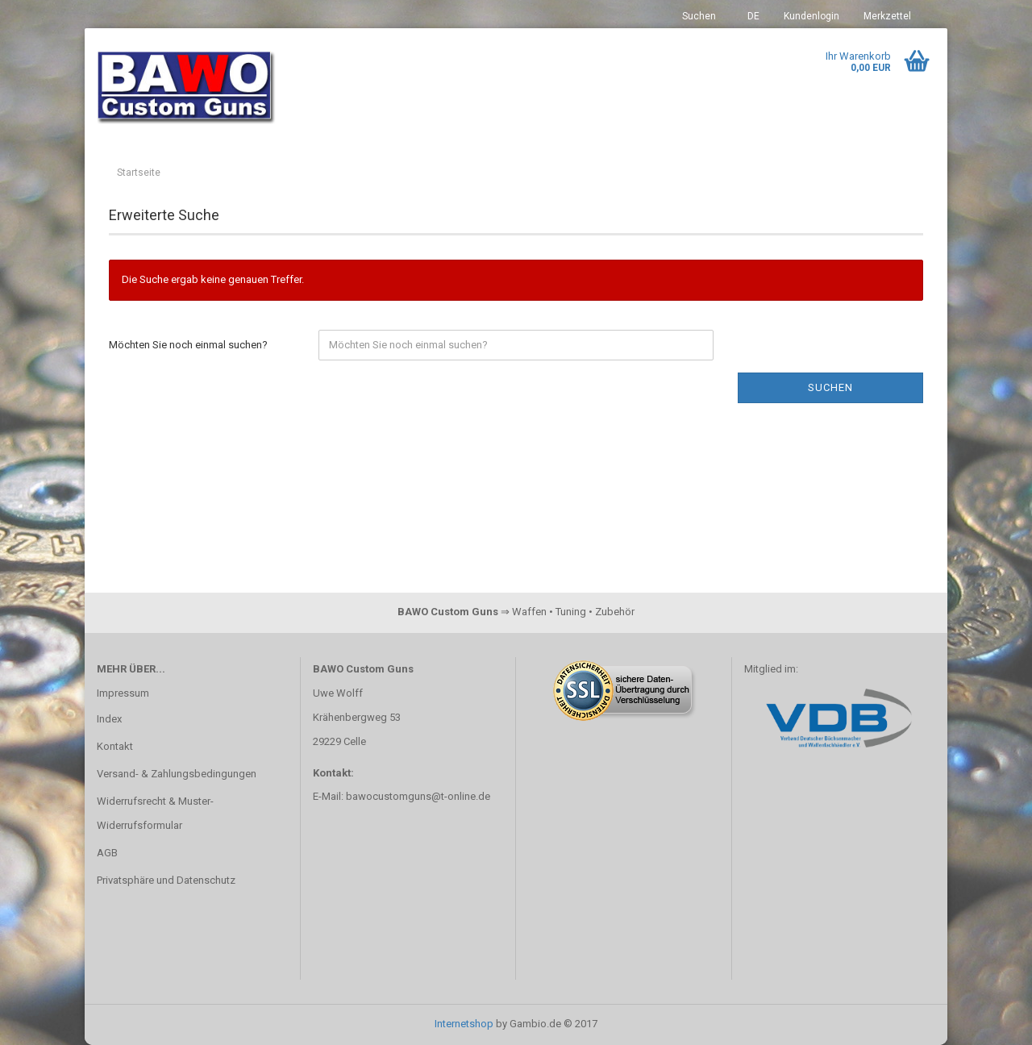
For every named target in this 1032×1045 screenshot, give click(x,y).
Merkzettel (887, 16)
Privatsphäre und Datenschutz (166, 880)
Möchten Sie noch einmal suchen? (188, 345)
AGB (107, 853)
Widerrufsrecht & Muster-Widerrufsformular (155, 813)
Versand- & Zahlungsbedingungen (176, 774)
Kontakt (115, 746)
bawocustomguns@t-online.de (418, 796)
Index (109, 719)
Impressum (123, 693)
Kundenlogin (811, 16)
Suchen (699, 16)
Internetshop (464, 1024)
